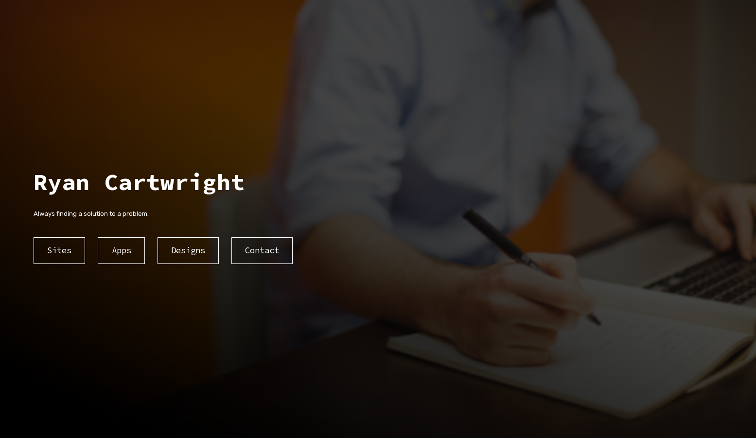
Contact (262, 250)
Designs (188, 250)
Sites (59, 250)
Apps (121, 250)
